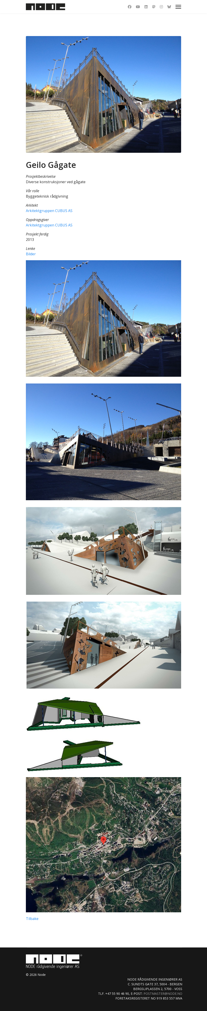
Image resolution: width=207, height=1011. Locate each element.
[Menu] (178, 7)
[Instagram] (161, 6)
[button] (103, 318)
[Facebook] (129, 6)
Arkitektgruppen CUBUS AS (49, 210)
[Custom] (169, 6)
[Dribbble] (153, 6)
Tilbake (32, 918)
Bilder (31, 253)
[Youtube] (138, 6)
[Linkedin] (146, 6)
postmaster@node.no (163, 993)
